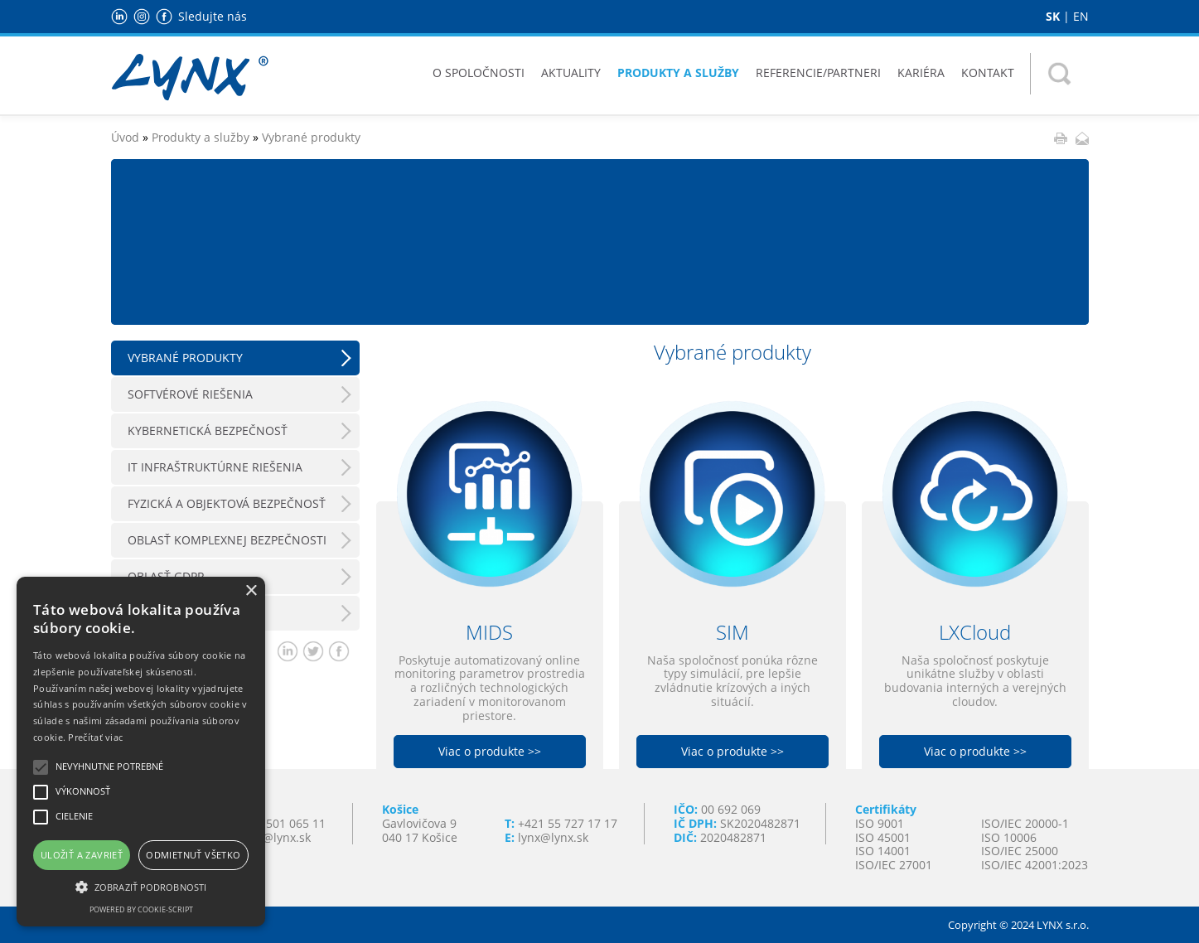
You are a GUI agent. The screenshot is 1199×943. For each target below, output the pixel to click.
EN (1081, 16)
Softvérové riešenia (190, 394)
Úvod (125, 137)
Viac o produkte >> (489, 751)
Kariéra (921, 72)
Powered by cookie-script (141, 909)
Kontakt (987, 72)
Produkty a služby (678, 72)
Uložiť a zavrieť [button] (82, 855)
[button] (141, 885)
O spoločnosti (479, 72)
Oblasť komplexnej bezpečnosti (227, 540)
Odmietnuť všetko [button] (193, 855)
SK (1053, 16)
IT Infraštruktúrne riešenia (215, 467)
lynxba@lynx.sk (268, 837)
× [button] (250, 591)
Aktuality (571, 72)
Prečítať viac (95, 737)
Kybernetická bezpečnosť (208, 430)
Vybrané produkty (311, 137)
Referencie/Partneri (818, 72)
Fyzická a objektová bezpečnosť (227, 503)
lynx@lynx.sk (553, 837)
